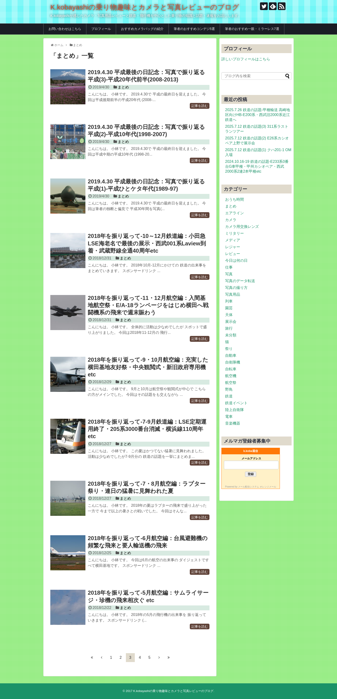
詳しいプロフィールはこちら (245, 59)
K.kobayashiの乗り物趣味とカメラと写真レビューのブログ (144, 7)
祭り (229, 349)
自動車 (230, 355)
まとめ (123, 87)
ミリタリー (234, 233)
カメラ (230, 220)
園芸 (229, 308)
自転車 (230, 369)
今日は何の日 (236, 260)
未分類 (230, 335)
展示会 (230, 322)
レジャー (232, 247)
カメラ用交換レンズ (242, 227)
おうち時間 (234, 199)
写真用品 (232, 294)
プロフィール (101, 29)
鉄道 (229, 396)
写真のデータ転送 (240, 281)
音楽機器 (232, 423)
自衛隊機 (232, 362)
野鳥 (229, 389)
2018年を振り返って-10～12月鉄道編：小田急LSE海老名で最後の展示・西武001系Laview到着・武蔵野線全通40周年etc (147, 243)
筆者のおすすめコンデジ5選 (194, 29)
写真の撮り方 (236, 288)
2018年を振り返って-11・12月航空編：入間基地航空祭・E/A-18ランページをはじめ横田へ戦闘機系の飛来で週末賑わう (148, 305)
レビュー (232, 254)
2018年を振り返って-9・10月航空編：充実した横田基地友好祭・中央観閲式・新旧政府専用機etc (148, 367)
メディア (232, 240)
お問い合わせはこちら (64, 29)
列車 (229, 301)
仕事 (229, 267)
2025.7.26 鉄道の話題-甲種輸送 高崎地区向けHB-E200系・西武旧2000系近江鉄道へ (257, 115)
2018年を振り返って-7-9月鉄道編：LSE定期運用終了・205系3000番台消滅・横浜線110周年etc (147, 429)
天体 (229, 315)
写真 (229, 274)
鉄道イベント (236, 403)
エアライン (234, 213)
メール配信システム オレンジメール (257, 486)
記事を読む (199, 106)
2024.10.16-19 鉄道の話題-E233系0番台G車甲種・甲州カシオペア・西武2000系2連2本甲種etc (257, 166)
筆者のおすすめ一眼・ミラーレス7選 (252, 29)
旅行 (229, 328)
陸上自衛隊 (234, 410)
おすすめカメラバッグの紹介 (142, 29)
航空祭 (230, 383)
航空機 (230, 376)
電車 (229, 417)
